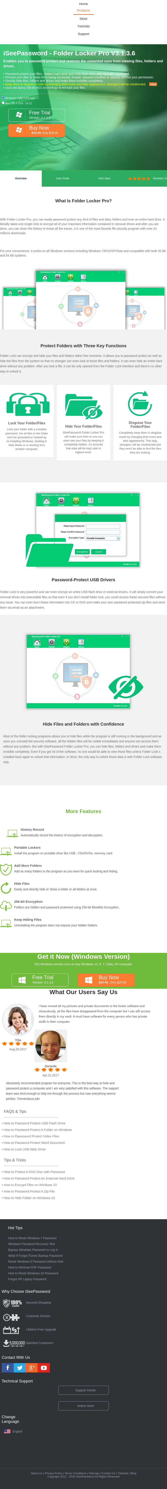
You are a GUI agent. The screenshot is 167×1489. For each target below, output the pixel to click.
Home (83, 4)
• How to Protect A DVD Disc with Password (33, 1172)
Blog (133, 1473)
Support (83, 34)
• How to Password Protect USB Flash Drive (33, 1123)
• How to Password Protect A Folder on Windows (37, 1130)
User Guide (62, 178)
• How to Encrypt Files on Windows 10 (29, 1185)
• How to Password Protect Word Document (33, 1143)
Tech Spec (104, 178)
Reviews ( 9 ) (147, 182)
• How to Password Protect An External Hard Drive (38, 1178)
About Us (36, 1473)
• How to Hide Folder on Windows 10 (28, 1198)
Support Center (85, 1390)
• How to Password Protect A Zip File (28, 1191)
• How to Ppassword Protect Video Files (30, 1136)
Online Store (85, 1406)
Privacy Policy (53, 1473)
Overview (21, 178)
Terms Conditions (75, 1473)
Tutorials (83, 26)
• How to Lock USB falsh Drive (24, 1149)
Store (83, 18)
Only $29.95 (108, 980)
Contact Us (108, 1473)
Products (83, 10)
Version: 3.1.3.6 (42, 980)
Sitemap (94, 1473)
